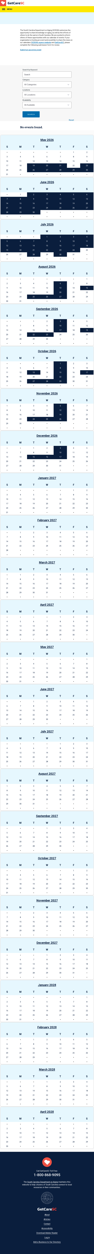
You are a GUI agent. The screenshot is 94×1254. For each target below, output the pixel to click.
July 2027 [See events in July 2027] (47, 731)
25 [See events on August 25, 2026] (34, 297)
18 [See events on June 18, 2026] (60, 203)
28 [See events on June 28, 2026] (7, 212)
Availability (27, 100)
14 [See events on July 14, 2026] (34, 246)
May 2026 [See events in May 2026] (47, 140)
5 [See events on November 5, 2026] (60, 406)
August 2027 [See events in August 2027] (47, 773)
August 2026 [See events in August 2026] (47, 266)
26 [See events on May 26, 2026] (34, 170)
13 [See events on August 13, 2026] (60, 288)
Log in (47, 1237)
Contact (47, 1224)
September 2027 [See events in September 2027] (47, 816)
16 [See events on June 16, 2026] (34, 203)
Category (26, 80)
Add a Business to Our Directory (47, 1242)
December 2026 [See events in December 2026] (47, 435)
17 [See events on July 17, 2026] (74, 246)
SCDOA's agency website (41, 42)
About (47, 1215)
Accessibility (47, 1228)
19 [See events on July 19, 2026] (7, 250)
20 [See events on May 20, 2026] (47, 166)
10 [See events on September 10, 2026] (60, 326)
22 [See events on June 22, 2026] (20, 208)
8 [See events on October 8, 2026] (60, 368)
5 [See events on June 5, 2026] (73, 195)
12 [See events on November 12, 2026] (60, 410)
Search (31, 114)
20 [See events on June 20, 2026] (87, 203)
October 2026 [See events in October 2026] (47, 351)
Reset (71, 120)
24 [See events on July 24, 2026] (74, 250)
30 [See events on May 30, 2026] (87, 170)
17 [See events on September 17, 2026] (60, 330)
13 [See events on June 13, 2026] (87, 199)
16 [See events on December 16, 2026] (47, 457)
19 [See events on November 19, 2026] (60, 415)
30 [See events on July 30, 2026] (60, 254)
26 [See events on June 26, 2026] (74, 208)
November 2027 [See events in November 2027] (47, 900)
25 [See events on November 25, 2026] (47, 419)
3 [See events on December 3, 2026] (60, 448)
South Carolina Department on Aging (42, 1182)
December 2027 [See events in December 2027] (47, 942)
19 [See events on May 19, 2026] (34, 166)
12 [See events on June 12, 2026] (74, 199)
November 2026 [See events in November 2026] (47, 393)
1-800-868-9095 (47, 1175)
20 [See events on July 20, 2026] (20, 250)
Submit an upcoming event (30, 50)
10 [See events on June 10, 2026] (47, 199)
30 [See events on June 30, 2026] (34, 212)
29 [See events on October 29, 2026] (60, 381)
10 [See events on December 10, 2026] (60, 452)
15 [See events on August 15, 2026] (87, 288)
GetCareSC (59, 42)
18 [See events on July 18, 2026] (87, 246)
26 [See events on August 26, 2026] (47, 297)
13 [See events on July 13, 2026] (20, 246)
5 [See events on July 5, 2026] (7, 241)
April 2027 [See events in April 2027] (47, 604)
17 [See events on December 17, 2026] (60, 457)
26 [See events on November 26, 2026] (60, 419)
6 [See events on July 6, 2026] (20, 241)
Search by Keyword (30, 70)
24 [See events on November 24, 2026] (34, 419)
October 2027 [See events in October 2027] (47, 858)
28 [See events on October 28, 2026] (47, 381)
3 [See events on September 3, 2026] (60, 321)
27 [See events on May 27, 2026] (47, 170)
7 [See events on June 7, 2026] (7, 199)
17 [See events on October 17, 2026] (87, 372)
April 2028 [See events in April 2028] (47, 1111)
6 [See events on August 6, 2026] (60, 283)
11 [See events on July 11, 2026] (87, 241)
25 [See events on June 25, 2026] (60, 208)
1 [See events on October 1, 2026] (60, 364)
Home (12, 3)
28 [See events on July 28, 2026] (34, 254)
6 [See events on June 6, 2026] (86, 195)
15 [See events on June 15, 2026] (20, 203)
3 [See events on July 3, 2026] (73, 237)
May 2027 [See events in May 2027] (47, 647)
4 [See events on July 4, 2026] (86, 237)
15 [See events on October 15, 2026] (60, 372)
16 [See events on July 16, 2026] (60, 246)
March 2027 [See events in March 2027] (47, 562)
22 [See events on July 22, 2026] (47, 250)
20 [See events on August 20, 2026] (60, 292)
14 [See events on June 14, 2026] (7, 203)
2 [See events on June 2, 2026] (33, 195)
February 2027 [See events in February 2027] (47, 520)
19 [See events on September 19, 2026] (87, 330)
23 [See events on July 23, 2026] (60, 250)
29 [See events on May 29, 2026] (74, 170)
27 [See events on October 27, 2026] (34, 381)
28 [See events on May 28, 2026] (60, 170)
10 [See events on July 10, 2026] (74, 241)
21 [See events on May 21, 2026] (60, 166)
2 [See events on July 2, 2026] (60, 237)
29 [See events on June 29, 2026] (20, 212)
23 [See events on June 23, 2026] (34, 208)
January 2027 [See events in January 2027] (47, 478)
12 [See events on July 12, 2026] (7, 246)
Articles (47, 1219)
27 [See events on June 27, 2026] (87, 208)
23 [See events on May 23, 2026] (87, 166)
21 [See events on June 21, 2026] (7, 208)
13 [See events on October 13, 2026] (34, 372)
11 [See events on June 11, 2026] (60, 199)
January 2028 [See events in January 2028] (47, 985)
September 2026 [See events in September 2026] (47, 309)
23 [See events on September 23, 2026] (47, 335)
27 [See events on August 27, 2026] (60, 297)
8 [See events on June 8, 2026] (20, 199)
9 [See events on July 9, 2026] (60, 241)
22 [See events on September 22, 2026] (34, 335)
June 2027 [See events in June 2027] (47, 689)
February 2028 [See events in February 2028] (47, 1027)
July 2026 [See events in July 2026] (47, 224)
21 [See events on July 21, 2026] (34, 250)
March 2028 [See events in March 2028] (47, 1069)
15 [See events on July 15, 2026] (47, 246)
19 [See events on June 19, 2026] (74, 203)
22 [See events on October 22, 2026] (60, 377)
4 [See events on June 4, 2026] (60, 195)
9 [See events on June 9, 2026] (33, 199)
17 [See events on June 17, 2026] (47, 203)
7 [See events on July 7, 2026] (33, 241)
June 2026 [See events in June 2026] (47, 182)
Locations (26, 90)
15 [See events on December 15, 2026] (34, 457)
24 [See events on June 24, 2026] (47, 208)
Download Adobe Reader (47, 1233)
